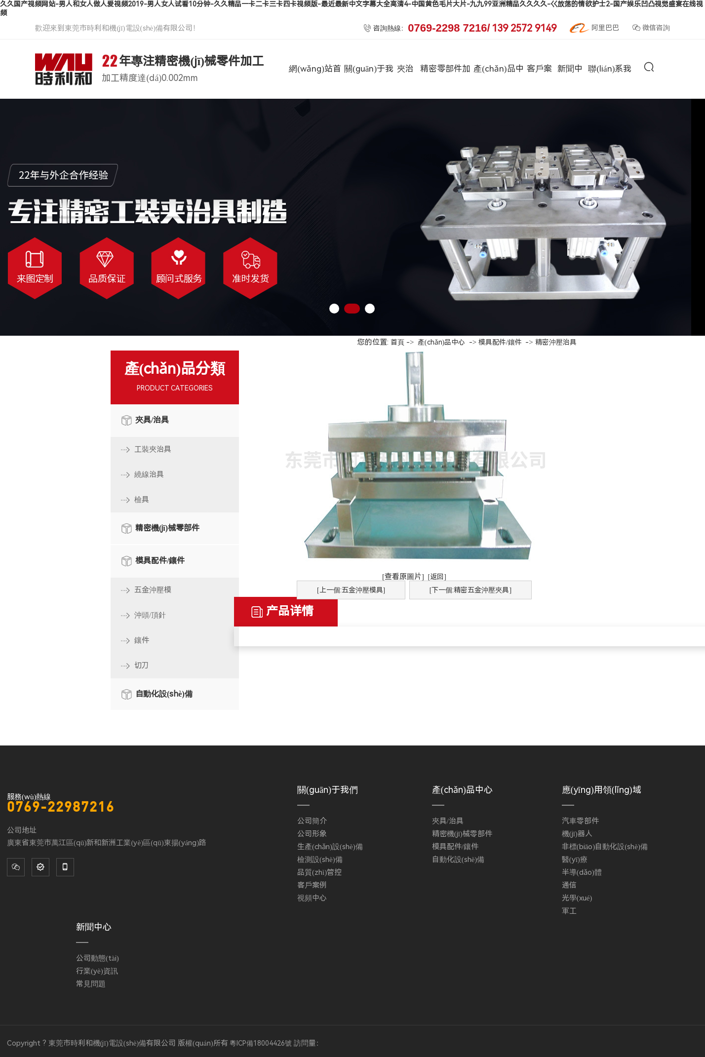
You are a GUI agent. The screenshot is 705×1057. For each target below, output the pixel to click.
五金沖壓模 (152, 590)
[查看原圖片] (403, 576)
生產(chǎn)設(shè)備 (330, 846)
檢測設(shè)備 (320, 859)
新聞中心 (570, 98)
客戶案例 (539, 98)
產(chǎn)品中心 (498, 98)
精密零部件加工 (445, 98)
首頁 (397, 342)
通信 (569, 885)
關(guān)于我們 (368, 98)
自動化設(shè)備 (164, 694)
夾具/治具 (152, 420)
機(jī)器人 (577, 833)
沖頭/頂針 (150, 615)
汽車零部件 (580, 821)
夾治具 (405, 98)
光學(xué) (577, 898)
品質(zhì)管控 (319, 872)
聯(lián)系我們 (609, 98)
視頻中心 (312, 898)
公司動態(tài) (97, 958)
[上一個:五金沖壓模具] (351, 590)
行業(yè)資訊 (97, 971)
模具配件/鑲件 (160, 560)
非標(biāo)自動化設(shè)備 (605, 846)
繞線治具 (149, 474)
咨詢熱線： (459, 28)
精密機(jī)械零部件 (167, 528)
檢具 (141, 499)
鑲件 (141, 640)
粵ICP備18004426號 (261, 1043)
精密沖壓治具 (556, 342)
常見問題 (91, 983)
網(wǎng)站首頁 (315, 98)
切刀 (141, 665)
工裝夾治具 (152, 449)
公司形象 (312, 833)
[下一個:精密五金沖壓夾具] (470, 590)
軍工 (569, 910)
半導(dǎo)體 (582, 872)
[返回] (437, 577)
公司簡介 (312, 821)
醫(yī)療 (575, 859)
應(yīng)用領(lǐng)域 (601, 789)
